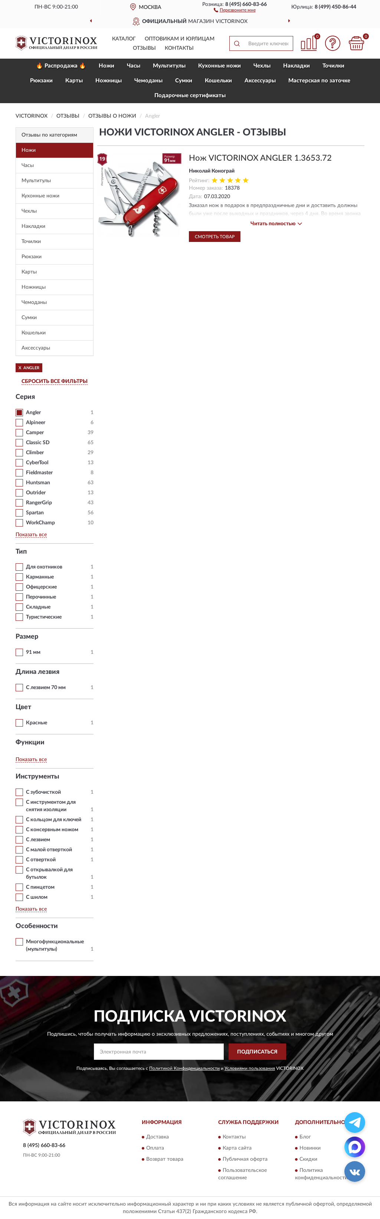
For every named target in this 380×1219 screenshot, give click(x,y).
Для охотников (44, 567)
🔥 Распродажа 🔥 (61, 66)
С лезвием (38, 839)
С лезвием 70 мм (46, 687)
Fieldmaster (39, 472)
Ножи (106, 66)
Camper (35, 432)
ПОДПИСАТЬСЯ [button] (257, 1052)
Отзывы (144, 48)
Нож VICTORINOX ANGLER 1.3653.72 (260, 158)
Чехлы (262, 66)
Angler (33, 412)
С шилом (37, 897)
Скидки (308, 1159)
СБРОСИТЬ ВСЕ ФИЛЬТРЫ (55, 381)
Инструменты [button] (37, 776)
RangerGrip (39, 502)
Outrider (36, 492)
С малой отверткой (49, 849)
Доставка (157, 1137)
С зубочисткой (43, 792)
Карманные (40, 577)
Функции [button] (30, 742)
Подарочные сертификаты (190, 95)
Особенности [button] (37, 926)
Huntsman (38, 482)
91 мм (33, 652)
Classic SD (38, 442)
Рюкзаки (41, 80)
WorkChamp (40, 522)
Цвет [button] (23, 707)
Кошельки (218, 80)
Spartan (35, 512)
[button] (235, 9)
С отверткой (41, 859)
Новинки (310, 1148)
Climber (35, 452)
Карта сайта (237, 1148)
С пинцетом (40, 887)
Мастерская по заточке (319, 80)
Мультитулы (169, 66)
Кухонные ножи (219, 66)
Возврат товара (164, 1159)
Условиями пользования (250, 1068)
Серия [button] (25, 397)
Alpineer (35, 422)
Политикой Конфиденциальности (184, 1068)
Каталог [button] (124, 39)
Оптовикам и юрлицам (179, 39)
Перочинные (41, 597)
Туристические (44, 617)
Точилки (333, 66)
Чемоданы (148, 80)
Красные (36, 722)
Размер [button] (27, 636)
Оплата (155, 1148)
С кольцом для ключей (53, 819)
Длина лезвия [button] (37, 672)
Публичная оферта (245, 1159)
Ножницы (108, 80)
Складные (38, 607)
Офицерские (41, 587)
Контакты (179, 48)
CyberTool (37, 462)
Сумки (183, 80)
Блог (305, 1137)
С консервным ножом (52, 829)
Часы (133, 66)
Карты (74, 80)
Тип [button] (21, 551)
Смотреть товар (215, 237)
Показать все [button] (31, 534)
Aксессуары (260, 80)
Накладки (296, 66)
